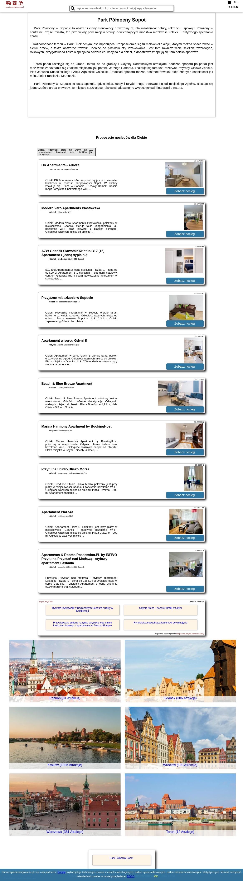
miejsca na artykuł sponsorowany (190, 634)
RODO (131, 876)
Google (61, 872)
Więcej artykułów (46, 602)
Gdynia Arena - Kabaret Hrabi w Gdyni (160, 608)
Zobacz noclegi (184, 191)
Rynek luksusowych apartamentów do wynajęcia (160, 622)
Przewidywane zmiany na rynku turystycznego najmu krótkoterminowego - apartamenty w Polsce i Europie (82, 624)
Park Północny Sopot (121, 858)
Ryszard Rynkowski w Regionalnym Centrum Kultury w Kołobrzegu (82, 609)
